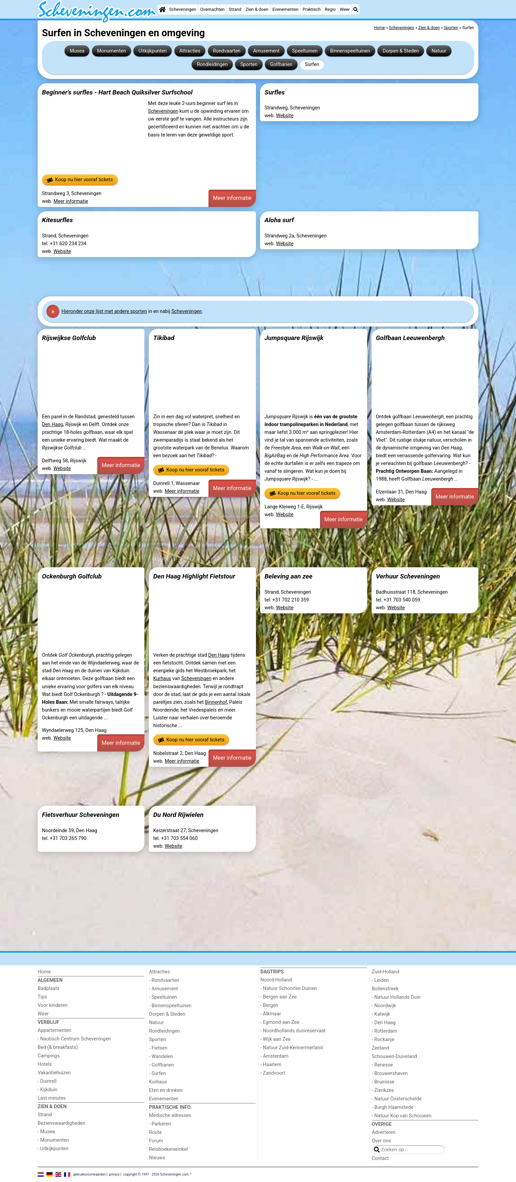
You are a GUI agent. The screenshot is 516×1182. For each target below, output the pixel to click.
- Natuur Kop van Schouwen (402, 1116)
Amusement (266, 51)
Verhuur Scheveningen (408, 576)
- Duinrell (47, 1081)
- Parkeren (160, 1124)
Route (155, 1132)
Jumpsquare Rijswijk (293, 338)
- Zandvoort (272, 1073)
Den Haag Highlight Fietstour (194, 576)
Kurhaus (162, 678)
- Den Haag (384, 1023)
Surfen (312, 64)
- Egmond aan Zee (279, 1022)
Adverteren (384, 1132)
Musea (77, 51)
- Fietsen (158, 1048)
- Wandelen (161, 1056)
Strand (235, 9)
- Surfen (157, 1073)
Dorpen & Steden (401, 51)
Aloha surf (279, 220)
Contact (380, 1158)
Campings (49, 1056)
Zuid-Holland (385, 972)
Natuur (439, 51)
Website (285, 116)
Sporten (248, 64)
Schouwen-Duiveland (394, 1056)
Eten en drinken (165, 1090)
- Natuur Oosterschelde (397, 1099)
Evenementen (285, 9)
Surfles (274, 92)
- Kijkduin (47, 1090)
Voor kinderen (53, 1005)
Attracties (189, 51)
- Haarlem (270, 1065)
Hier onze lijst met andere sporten (104, 311)
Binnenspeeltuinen (350, 51)
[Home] (162, 9)
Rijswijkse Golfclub (69, 338)
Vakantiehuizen (54, 1073)
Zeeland (380, 1048)
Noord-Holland (276, 980)
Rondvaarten (226, 51)
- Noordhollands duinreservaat (292, 1031)
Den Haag (52, 424)
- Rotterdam (384, 1031)
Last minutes (52, 1098)
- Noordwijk (384, 1006)
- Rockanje (383, 1039)
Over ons (381, 1141)
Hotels (45, 1064)
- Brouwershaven (390, 1073)
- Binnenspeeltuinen (170, 1006)
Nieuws (157, 1158)
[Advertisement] (241, 276)
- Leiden (380, 980)
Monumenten (111, 51)
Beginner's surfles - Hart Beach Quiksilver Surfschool (117, 92)
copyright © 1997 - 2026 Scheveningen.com (156, 1174)
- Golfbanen (161, 1065)
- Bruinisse (383, 1082)
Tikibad (163, 338)
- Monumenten (53, 1140)
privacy (114, 1174)
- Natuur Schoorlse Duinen (288, 988)
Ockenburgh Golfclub (72, 576)
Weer (345, 9)
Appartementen (54, 1030)
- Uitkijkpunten (53, 1149)
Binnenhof (216, 702)
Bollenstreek (385, 989)
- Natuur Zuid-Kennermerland (291, 1048)
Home (44, 972)
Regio (330, 9)
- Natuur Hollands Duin (396, 997)
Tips (42, 997)
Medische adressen (170, 1115)
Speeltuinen (305, 51)
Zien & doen (256, 9)
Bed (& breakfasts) (58, 1047)
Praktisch (312, 9)
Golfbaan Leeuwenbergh (410, 338)
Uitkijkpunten (153, 51)
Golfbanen (281, 64)
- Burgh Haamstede (393, 1107)
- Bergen (269, 1005)
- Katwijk (381, 1014)
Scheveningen (182, 9)
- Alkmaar (270, 1014)
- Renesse (382, 1065)
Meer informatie (71, 201)
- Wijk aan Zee (275, 1039)
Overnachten (212, 9)
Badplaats (48, 988)
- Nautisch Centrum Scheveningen (74, 1039)
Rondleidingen (212, 64)
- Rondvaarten (164, 980)
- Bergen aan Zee (278, 997)
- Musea (46, 1132)
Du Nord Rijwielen (178, 815)
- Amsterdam (274, 1056)
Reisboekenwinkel (168, 1149)
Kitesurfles (57, 220)
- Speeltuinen (163, 997)
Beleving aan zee (288, 576)
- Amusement (163, 989)
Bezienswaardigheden (61, 1123)
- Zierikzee (383, 1090)
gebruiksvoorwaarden (89, 1174)
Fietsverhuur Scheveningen (80, 815)
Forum (156, 1141)
